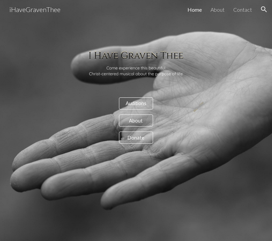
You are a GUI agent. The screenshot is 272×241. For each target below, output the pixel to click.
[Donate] (136, 137)
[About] (136, 120)
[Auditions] (136, 103)
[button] (264, 9)
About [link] (218, 9)
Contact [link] (242, 9)
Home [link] (194, 9)
